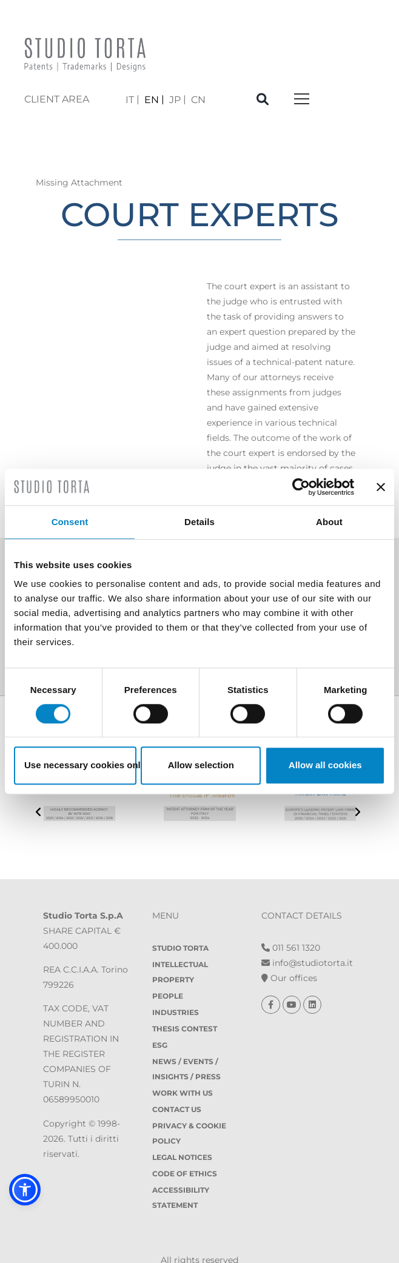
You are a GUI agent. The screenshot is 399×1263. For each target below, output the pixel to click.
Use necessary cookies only (80, 765)
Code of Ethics (184, 1150)
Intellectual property (180, 949)
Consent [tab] (70, 522)
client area (56, 99)
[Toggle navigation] (301, 100)
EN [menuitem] (151, 99)
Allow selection (201, 765)
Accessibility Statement (180, 1174)
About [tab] (329, 522)
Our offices (289, 955)
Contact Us (176, 1086)
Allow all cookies (325, 765)
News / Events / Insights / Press (186, 1046)
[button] (25, 1189)
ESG (159, 1022)
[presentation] (38, 804)
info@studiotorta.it (307, 939)
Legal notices (182, 1134)
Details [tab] (199, 522)
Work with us (182, 1069)
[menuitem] (132, 100)
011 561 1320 (290, 924)
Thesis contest (184, 1005)
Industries (175, 989)
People (167, 972)
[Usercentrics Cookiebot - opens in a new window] (301, 487)
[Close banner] (381, 487)
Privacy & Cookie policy (189, 1110)
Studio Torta (180, 925)
